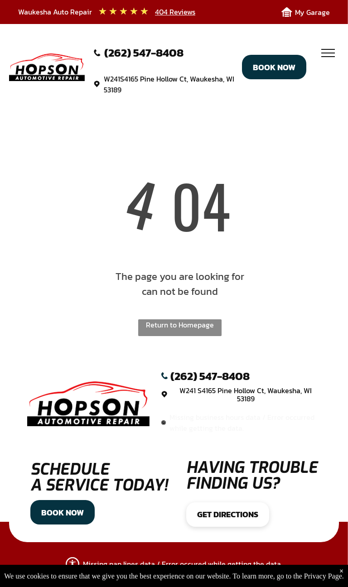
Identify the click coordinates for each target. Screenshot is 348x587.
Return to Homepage (180, 324)
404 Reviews (175, 11)
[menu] (328, 53)
